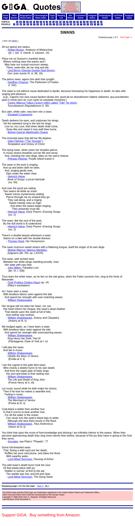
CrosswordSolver (80, 16)
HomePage (5, 16)
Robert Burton (16, 49)
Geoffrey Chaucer (18, 82)
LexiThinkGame (117, 16)
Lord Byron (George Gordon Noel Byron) (31, 70)
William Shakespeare (20, 300)
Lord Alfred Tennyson (20, 459)
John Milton (14, 267)
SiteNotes (70, 16)
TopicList (52, 16)
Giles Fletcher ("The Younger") (25, 141)
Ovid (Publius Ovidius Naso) (24, 282)
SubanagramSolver (105, 16)
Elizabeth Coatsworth (20, 114)
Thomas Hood (16, 241)
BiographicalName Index (26, 16)
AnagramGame (129, 16)
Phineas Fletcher (17, 158)
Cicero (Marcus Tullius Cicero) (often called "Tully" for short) (42, 102)
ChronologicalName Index (40, 16)
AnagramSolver (92, 16)
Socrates (13, 441)
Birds (14, 41)
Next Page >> (126, 37)
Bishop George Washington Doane (28, 132)
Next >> (40, 486)
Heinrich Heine (16, 176)
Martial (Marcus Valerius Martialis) (27, 250)
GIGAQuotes (14, 16)
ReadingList (61, 16)
